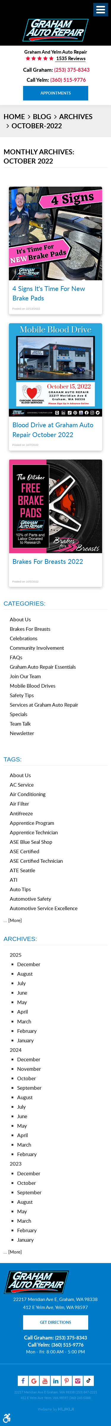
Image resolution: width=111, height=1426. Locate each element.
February (27, 1031)
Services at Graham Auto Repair (44, 704)
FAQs (16, 657)
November (29, 1068)
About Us (20, 619)
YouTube (45, 1381)
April (22, 1011)
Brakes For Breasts (30, 628)
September (29, 1087)
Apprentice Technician (34, 832)
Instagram (78, 1381)
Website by (56, 1409)
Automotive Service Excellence (44, 908)
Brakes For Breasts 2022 (47, 561)
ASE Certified (24, 851)
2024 (16, 1049)
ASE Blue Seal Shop (31, 841)
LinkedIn (56, 1381)
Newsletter (22, 733)
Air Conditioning (28, 794)
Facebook (23, 1381)
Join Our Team (25, 676)
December (28, 964)
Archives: (20, 938)
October (26, 1078)
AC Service (22, 784)
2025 (16, 954)
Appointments (56, 93)
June (22, 992)
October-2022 (37, 125)
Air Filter (19, 803)
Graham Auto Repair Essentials (43, 666)
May (22, 1002)
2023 (16, 1163)
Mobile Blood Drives (32, 685)
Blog (42, 116)
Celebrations (23, 638)
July (21, 983)
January (25, 1040)
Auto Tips (20, 889)
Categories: (25, 603)
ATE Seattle (22, 870)
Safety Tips (22, 695)
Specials (18, 714)
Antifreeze (21, 813)
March (24, 1021)
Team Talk (20, 723)
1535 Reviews (70, 58)
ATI (13, 879)
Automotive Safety (30, 898)
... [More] (13, 920)
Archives (76, 116)
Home (14, 116)
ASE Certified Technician (36, 860)
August (25, 973)
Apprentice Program (32, 823)
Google (34, 1381)
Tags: (13, 759)
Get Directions (55, 1322)
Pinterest (67, 1381)
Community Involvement (37, 647)
